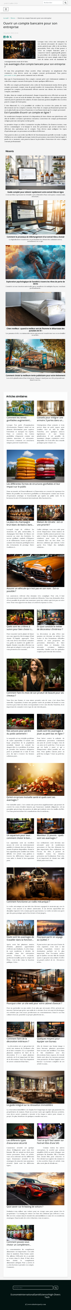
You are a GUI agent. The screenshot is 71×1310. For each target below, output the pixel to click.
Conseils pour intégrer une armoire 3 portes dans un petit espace (50, 420)
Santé (37, 1294)
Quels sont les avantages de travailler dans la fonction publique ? (20, 940)
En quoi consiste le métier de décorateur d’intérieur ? (50, 628)
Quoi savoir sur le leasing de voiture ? (25, 1206)
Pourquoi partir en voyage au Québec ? (50, 938)
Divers (13, 18)
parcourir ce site (10, 75)
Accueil (5, 18)
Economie (16, 1294)
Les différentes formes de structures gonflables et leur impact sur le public (33, 485)
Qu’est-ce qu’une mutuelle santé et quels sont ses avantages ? (31, 798)
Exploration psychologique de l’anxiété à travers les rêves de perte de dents (35, 282)
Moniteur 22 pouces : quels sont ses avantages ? (50, 836)
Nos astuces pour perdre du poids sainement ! (19, 732)
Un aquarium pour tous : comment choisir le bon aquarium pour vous (19, 838)
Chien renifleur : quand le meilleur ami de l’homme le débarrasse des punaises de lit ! (35, 329)
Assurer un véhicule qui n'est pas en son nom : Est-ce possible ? (33, 590)
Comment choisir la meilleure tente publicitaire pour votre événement (35, 375)
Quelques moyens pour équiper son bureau (48, 1040)
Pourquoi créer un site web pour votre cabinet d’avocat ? (34, 1003)
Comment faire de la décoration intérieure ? (18, 1040)
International (27, 1294)
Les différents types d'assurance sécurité (17, 1141)
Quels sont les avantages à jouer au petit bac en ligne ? (50, 732)
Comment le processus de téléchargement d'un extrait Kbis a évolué (35, 237)
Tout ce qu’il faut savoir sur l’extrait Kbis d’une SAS (50, 1141)
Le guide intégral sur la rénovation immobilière (30, 1104)
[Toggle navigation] (6, 9)
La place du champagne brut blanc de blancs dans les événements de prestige (20, 524)
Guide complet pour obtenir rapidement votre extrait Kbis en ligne (35, 192)
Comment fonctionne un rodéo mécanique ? (28, 901)
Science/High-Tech (47, 1296)
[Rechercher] (53, 2)
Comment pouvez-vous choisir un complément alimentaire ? (18, 1244)
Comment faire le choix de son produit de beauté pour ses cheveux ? (35, 694)
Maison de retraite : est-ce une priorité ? (50, 523)
